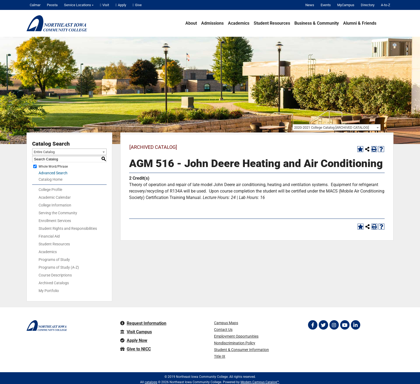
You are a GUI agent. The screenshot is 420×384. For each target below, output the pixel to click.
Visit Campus (136, 331)
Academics (238, 23)
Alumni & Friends (359, 23)
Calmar (35, 5)
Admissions (212, 23)
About (191, 23)
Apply (120, 5)
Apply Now (133, 340)
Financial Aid (49, 236)
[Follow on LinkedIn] (355, 325)
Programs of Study (54, 259)
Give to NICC (135, 349)
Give (137, 5)
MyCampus (345, 5)
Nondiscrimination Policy (234, 343)
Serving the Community (58, 213)
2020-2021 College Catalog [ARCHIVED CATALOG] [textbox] (331, 127)
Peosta (52, 5)
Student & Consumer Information (241, 350)
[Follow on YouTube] (345, 325)
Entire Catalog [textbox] (44, 152)
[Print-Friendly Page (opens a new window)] (374, 149)
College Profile (50, 189)
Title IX (219, 356)
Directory (367, 5)
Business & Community (316, 23)
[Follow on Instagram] (334, 325)
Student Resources (272, 23)
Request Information (143, 323)
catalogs (151, 382)
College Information (55, 205)
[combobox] (336, 127)
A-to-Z (385, 5)
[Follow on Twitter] (323, 325)
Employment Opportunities (236, 336)
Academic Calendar (55, 197)
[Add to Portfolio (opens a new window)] (360, 149)
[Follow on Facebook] (312, 325)
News (309, 5)
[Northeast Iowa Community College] (57, 23)
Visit (104, 5)
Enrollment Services (55, 221)
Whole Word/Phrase (53, 166)
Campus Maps (226, 323)
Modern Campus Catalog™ (260, 382)
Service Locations (77, 5)
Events (326, 5)
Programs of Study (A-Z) (59, 267)
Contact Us (223, 329)
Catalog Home (50, 179)
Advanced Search (53, 173)
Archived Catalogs (54, 283)
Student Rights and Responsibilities (68, 228)
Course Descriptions (55, 275)
